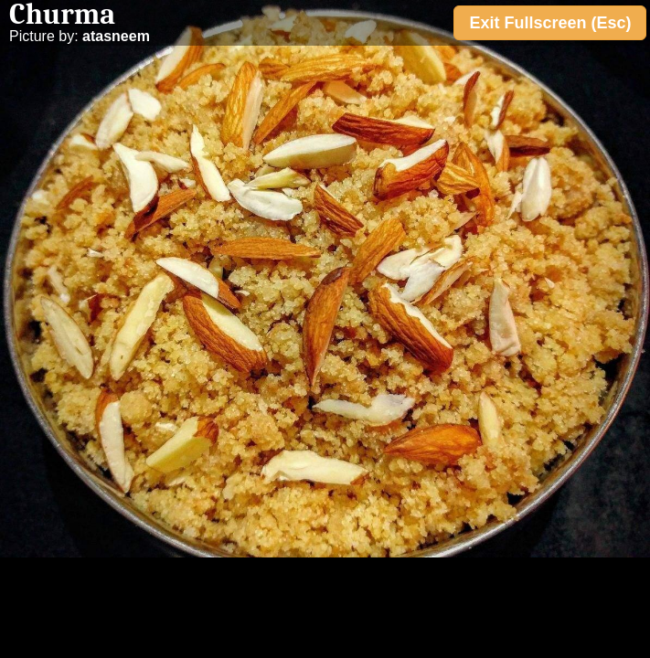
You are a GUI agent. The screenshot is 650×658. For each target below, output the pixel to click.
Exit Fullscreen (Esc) (550, 23)
